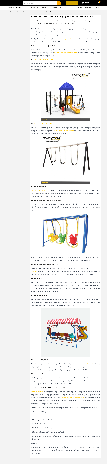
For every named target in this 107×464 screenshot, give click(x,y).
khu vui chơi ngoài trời (87, 364)
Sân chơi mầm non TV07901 (43, 60)
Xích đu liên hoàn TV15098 (43, 124)
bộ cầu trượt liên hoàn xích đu (64, 131)
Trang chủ (34, 7)
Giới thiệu (43, 7)
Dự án (73, 7)
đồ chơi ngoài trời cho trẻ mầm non (66, 53)
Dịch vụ (67, 7)
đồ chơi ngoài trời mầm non (68, 39)
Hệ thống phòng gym (55, 7)
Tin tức (80, 7)
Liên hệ (97, 7)
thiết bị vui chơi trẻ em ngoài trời (73, 397)
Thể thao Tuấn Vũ (37, 392)
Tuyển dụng (88, 7)
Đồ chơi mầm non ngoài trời (40, 190)
